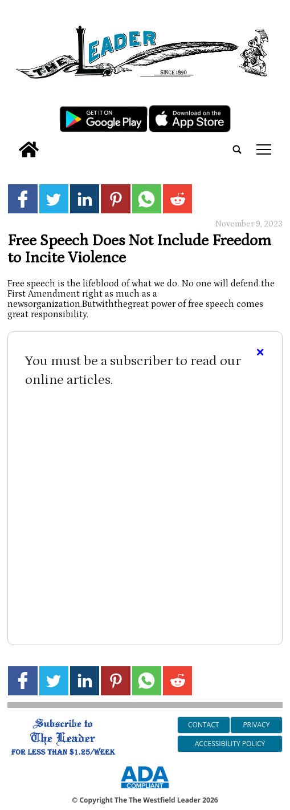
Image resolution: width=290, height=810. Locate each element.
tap (263, 149)
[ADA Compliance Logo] (144, 790)
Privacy (256, 725)
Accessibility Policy (230, 743)
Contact (203, 725)
